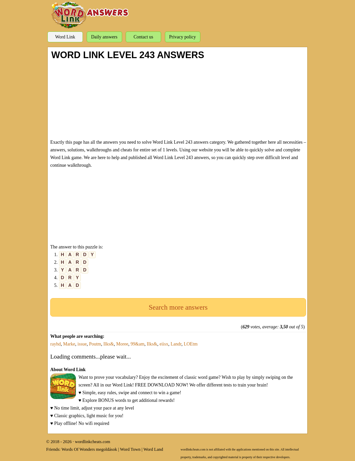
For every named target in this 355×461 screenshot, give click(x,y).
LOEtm (191, 344)
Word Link (65, 36)
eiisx (164, 344)
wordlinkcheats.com (92, 441)
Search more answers (178, 307)
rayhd (55, 344)
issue (82, 344)
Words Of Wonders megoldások (89, 449)
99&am (137, 344)
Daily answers (104, 36)
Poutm (95, 344)
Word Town (130, 449)
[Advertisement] (178, 98)
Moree (122, 344)
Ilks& (108, 344)
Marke (69, 344)
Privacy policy (182, 36)
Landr (176, 344)
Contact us (143, 36)
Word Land (153, 449)
